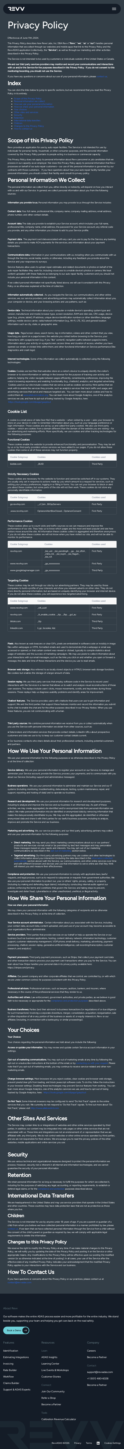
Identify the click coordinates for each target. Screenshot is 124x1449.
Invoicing (8, 1363)
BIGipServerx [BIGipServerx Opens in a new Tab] (54, 504)
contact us (102, 76)
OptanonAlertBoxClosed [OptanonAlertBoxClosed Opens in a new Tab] (50, 511)
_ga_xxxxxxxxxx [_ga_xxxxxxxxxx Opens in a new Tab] (52, 563)
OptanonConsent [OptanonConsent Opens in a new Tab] (72, 511)
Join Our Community (53, 1391)
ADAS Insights (49, 1357)
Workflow (8, 1376)
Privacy (77, 1443)
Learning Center (50, 1363)
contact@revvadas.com (19, 1282)
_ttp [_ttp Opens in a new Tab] (59, 614)
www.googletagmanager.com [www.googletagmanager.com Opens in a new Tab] (24, 570)
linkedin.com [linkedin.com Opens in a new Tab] (16, 628)
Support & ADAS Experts (16, 1389)
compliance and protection (51, 1188)
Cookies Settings (112, 1443)
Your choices (20, 109)
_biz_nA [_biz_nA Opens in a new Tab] (48, 556)
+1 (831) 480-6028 (97, 1378)
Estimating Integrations (16, 1357)
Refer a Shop (48, 1397)
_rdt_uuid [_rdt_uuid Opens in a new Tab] (41, 607)
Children (18, 123)
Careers (91, 1350)
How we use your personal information (33, 104)
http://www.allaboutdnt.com (45, 1108)
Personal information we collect (29, 101)
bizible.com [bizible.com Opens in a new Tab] (15, 463)
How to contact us (23, 128)
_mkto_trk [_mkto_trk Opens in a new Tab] (49, 553)
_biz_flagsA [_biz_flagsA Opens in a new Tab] (73, 553)
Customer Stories (51, 1376)
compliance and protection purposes (69, 1000)
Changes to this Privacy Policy (29, 126)
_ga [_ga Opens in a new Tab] (72, 551)
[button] (114, 9)
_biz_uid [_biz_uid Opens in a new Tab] (48, 551)
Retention (18, 117)
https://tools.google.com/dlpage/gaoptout (29, 402)
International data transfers (27, 120)
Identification (10, 1350)
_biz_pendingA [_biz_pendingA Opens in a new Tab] (61, 551)
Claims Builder (11, 1383)
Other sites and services (26, 112)
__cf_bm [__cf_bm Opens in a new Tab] (41, 504)
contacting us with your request (92, 1063)
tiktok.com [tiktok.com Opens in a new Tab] (15, 621)
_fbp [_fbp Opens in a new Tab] (65, 614)
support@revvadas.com (100, 1372)
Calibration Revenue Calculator (58, 1419)
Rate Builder (10, 1370)
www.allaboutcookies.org (35, 395)
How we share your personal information (34, 106)
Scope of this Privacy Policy (28, 98)
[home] (16, 9)
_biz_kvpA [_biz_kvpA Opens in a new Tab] (61, 553)
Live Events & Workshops (55, 1370)
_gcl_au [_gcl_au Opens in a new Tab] (72, 614)
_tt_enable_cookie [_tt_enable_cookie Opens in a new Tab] (46, 614)
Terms (89, 1443)
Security (18, 115)
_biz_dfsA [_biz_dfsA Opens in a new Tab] (80, 551)
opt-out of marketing (61, 850)
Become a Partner (51, 1404)
